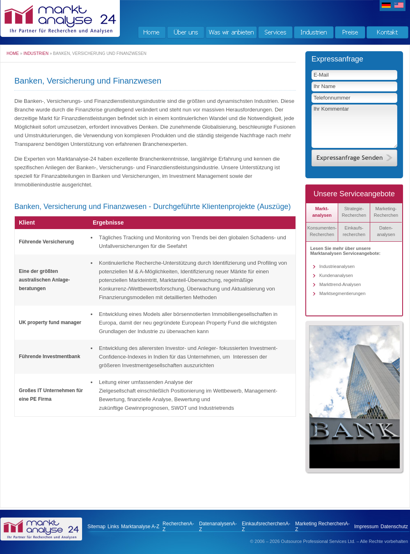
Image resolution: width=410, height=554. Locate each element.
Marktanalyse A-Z (139, 526)
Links (113, 526)
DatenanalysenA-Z (218, 526)
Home (13, 53)
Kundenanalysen (336, 275)
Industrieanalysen (337, 266)
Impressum (366, 526)
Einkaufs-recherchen (354, 231)
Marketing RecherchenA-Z (322, 526)
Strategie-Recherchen (354, 212)
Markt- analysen (322, 212)
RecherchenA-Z (178, 526)
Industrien (35, 53)
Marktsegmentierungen (342, 293)
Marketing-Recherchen (386, 212)
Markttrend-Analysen (340, 284)
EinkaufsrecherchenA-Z (266, 526)
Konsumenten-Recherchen (322, 231)
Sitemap (96, 526)
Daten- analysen (386, 231)
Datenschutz (394, 526)
